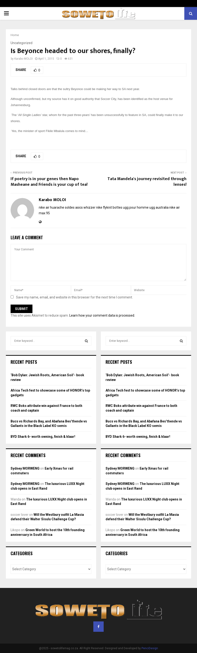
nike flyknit (104, 207)
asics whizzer (85, 207)
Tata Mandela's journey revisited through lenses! (146, 181)
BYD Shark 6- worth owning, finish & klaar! (43, 436)
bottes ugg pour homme (131, 207)
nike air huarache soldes (57, 207)
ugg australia (159, 207)
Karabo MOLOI (23, 58)
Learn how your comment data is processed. (102, 315)
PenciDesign (150, 648)
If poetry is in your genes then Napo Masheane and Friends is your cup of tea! (49, 181)
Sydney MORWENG (25, 468)
